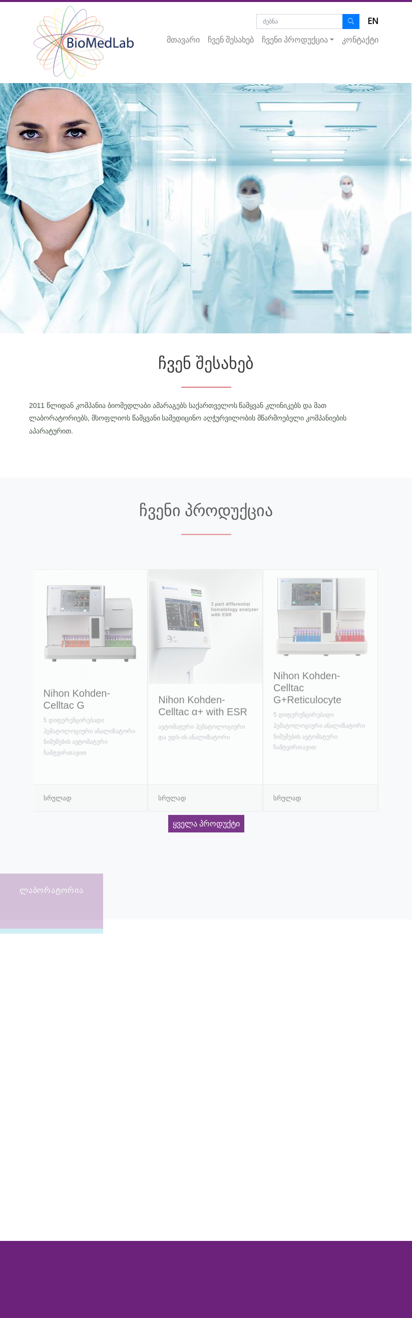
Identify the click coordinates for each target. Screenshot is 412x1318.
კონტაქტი (360, 40)
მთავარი (183, 40)
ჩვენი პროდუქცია (295, 40)
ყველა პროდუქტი (206, 823)
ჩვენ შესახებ (231, 40)
